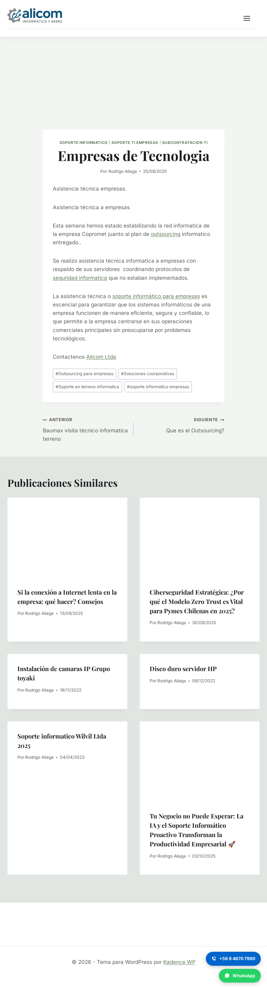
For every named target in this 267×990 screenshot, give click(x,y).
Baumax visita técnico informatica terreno (86, 428)
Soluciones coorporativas (147, 373)
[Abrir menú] (250, 18)
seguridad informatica (80, 278)
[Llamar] (233, 958)
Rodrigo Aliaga (122, 171)
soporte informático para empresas (156, 296)
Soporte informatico (84, 142)
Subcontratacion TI (185, 142)
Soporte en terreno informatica (87, 386)
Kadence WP (179, 962)
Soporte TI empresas (134, 142)
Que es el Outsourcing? (181, 424)
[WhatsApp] (240, 976)
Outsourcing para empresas (84, 373)
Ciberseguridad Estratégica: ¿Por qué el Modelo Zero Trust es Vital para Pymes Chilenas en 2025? (197, 601)
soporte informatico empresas (158, 386)
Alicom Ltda (101, 357)
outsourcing (165, 234)
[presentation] (67, 538)
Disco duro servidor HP (183, 668)
